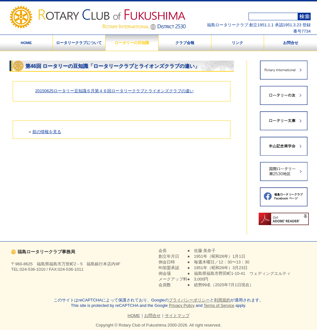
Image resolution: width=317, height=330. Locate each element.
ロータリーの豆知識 (132, 43)
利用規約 (222, 300)
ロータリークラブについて (79, 43)
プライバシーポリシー (189, 300)
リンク (237, 43)
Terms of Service (219, 305)
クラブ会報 (184, 43)
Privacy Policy (182, 305)
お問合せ (290, 43)
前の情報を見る (46, 131)
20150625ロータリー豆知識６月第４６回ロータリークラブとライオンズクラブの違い (114, 90)
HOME (26, 43)
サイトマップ (177, 315)
